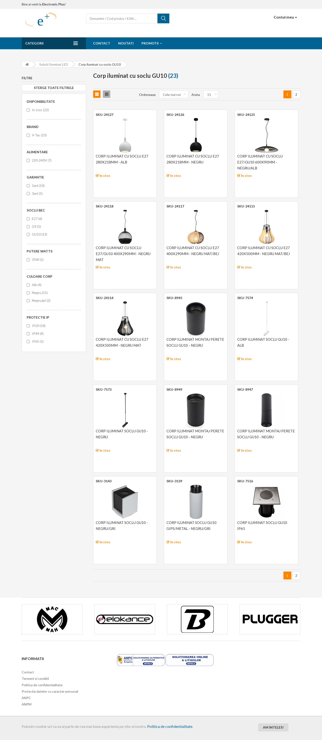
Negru (40, 293)
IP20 (38, 326)
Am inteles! (273, 727)
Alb (36, 285)
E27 (37, 219)
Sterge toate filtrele (54, 88)
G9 (36, 226)
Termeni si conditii (35, 678)
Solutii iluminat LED (53, 64)
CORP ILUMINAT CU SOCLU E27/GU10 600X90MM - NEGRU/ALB (260, 162)
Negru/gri (41, 300)
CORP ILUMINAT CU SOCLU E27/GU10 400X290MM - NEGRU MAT (123, 254)
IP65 (38, 341)
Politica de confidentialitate (169, 726)
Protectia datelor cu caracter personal (50, 691)
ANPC (26, 698)
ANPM (26, 704)
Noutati (126, 43)
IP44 (38, 333)
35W (38, 259)
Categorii (34, 43)
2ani (38, 185)
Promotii (150, 43)
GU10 (39, 234)
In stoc (40, 110)
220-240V (41, 160)
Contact (101, 43)
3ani (37, 193)
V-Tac (39, 135)
